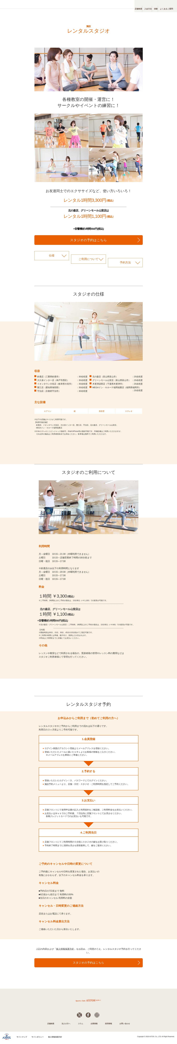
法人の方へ (66, 1026)
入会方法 (134, 5)
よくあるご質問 (164, 5)
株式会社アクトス (6, 1039)
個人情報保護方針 (65, 949)
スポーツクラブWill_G (23, 4)
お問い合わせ (124, 1026)
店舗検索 (118, 5)
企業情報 (94, 1026)
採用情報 (108, 1026)
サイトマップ (22, 1039)
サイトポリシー (38, 1039)
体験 (147, 5)
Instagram (99, 1016)
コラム (80, 1026)
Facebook (88, 1016)
